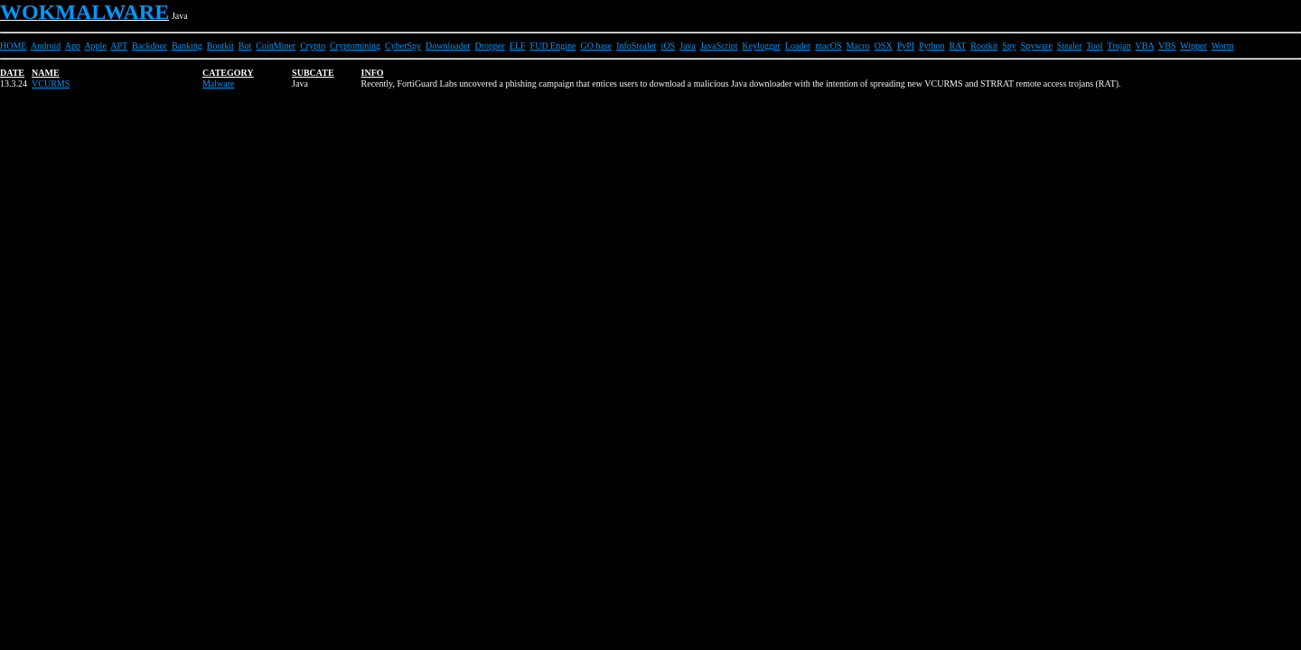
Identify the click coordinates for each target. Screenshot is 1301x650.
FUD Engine (553, 46)
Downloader (448, 46)
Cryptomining (355, 46)
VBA (1145, 46)
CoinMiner (275, 46)
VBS (1166, 46)
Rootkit (983, 46)
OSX (884, 46)
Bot (245, 46)
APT (118, 46)
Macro (858, 46)
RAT (958, 46)
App (72, 46)
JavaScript (719, 46)
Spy (1009, 46)
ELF (518, 46)
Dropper (490, 46)
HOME (13, 46)
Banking (187, 46)
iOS (668, 46)
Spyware (1037, 46)
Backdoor (149, 46)
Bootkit (220, 46)
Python (931, 46)
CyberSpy (403, 46)
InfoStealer (636, 46)
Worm (1223, 46)
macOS (828, 46)
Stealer (1069, 46)
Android (46, 46)
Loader (797, 46)
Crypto (312, 46)
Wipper (1193, 46)
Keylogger (762, 46)
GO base (596, 46)
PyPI (905, 46)
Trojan (1118, 46)
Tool (1094, 46)
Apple (95, 46)
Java (687, 46)
